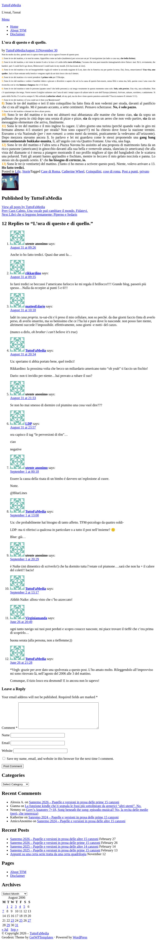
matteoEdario (35, 306)
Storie (26, 171)
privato (144, 171)
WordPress (80, 942)
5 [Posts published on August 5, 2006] (24, 911)
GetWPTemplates (41, 942)
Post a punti (130, 171)
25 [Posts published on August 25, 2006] (21, 925)
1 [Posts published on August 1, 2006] (7, 911)
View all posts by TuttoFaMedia (23, 207)
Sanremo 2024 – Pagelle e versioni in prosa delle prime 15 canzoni (73, 822)
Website (7, 755)
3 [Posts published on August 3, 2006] (16, 911)
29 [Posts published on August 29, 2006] (8, 930)
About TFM (18, 30)
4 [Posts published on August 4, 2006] (20, 911)
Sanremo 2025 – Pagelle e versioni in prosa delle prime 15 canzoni (55, 855)
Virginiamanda (36, 618)
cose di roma (111, 171)
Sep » (14, 934)
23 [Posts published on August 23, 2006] (12, 925)
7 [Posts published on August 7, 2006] (3, 916)
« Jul (5, 934)
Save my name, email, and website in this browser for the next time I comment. (60, 763)
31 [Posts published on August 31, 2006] (16, 930)
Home (14, 26)
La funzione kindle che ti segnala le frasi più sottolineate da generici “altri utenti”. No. (83, 811)
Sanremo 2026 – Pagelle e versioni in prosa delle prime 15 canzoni (74, 807)
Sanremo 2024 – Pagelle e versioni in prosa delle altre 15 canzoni (81, 826)
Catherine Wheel (73, 171)
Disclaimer (17, 34)
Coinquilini (93, 171)
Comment (9, 733)
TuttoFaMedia (11, 5)
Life (18, 171)
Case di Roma (50, 171)
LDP (28, 423)
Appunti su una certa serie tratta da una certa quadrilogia (48, 859)
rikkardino (33, 273)
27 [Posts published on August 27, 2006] (29, 925)
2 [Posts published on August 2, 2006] (11, 911)
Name (6, 740)
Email (6, 748)
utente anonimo (36, 468)
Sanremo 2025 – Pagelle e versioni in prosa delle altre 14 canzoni (54, 851)
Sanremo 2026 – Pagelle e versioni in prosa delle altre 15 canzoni (54, 844)
